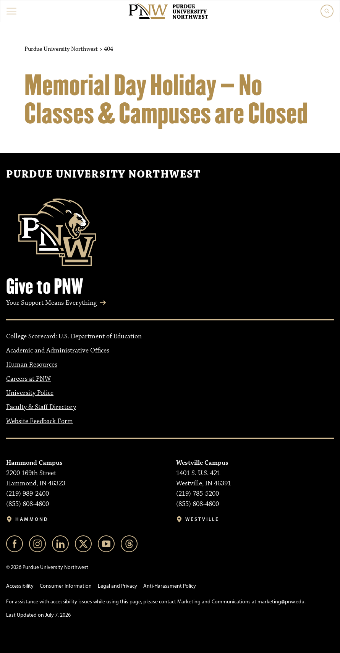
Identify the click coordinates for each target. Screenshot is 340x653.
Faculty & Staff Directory (41, 407)
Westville (202, 519)
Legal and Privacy (117, 586)
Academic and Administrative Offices (57, 350)
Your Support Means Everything (51, 303)
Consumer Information (66, 586)
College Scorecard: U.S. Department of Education (74, 336)
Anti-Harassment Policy (169, 586)
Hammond (32, 519)
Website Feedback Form (39, 421)
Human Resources (31, 364)
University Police (29, 393)
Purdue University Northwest (103, 174)
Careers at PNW (28, 379)
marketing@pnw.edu (280, 601)
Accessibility (20, 586)
